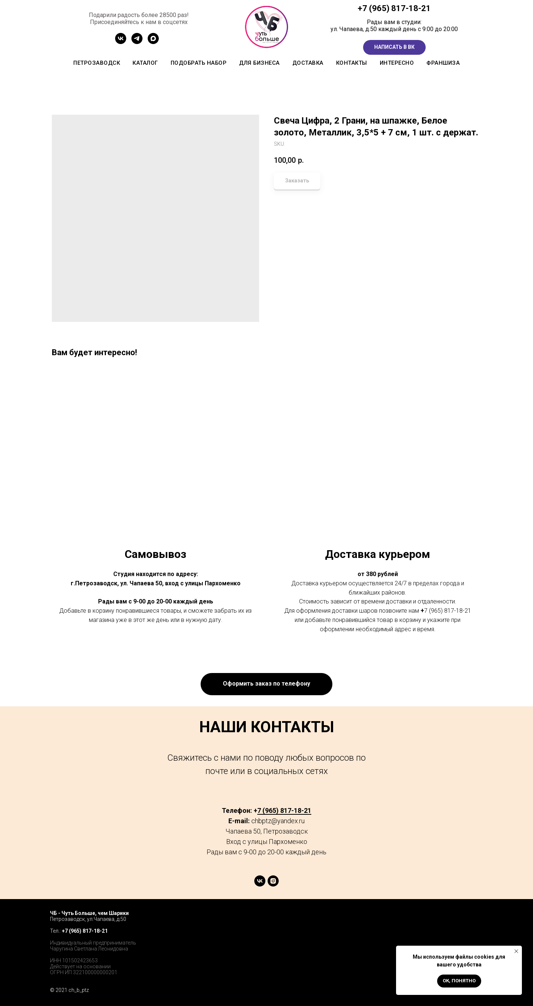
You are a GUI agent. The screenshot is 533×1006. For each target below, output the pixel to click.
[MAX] (153, 42)
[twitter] (459, 920)
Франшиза (443, 63)
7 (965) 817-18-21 (396, 8)
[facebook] (443, 920)
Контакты (351, 63)
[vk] (259, 884)
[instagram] (273, 884)
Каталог (145, 63)
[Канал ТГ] (137, 42)
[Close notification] (516, 951)
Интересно (397, 63)
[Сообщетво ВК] (120, 42)
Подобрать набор (199, 63)
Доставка (308, 63)
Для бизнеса (259, 63)
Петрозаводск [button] (96, 63)
